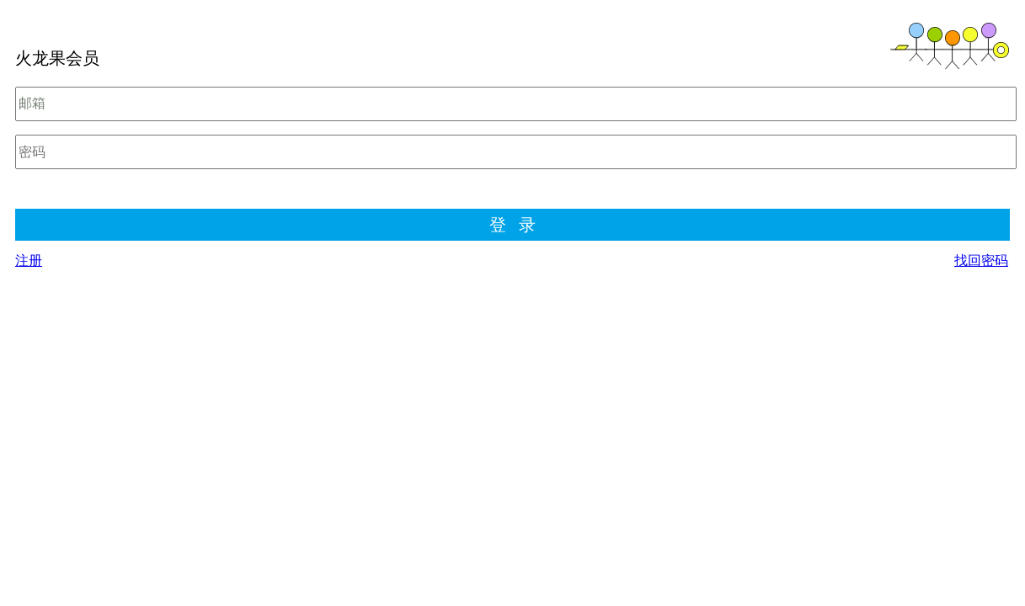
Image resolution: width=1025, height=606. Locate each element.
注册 (28, 260)
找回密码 (981, 260)
